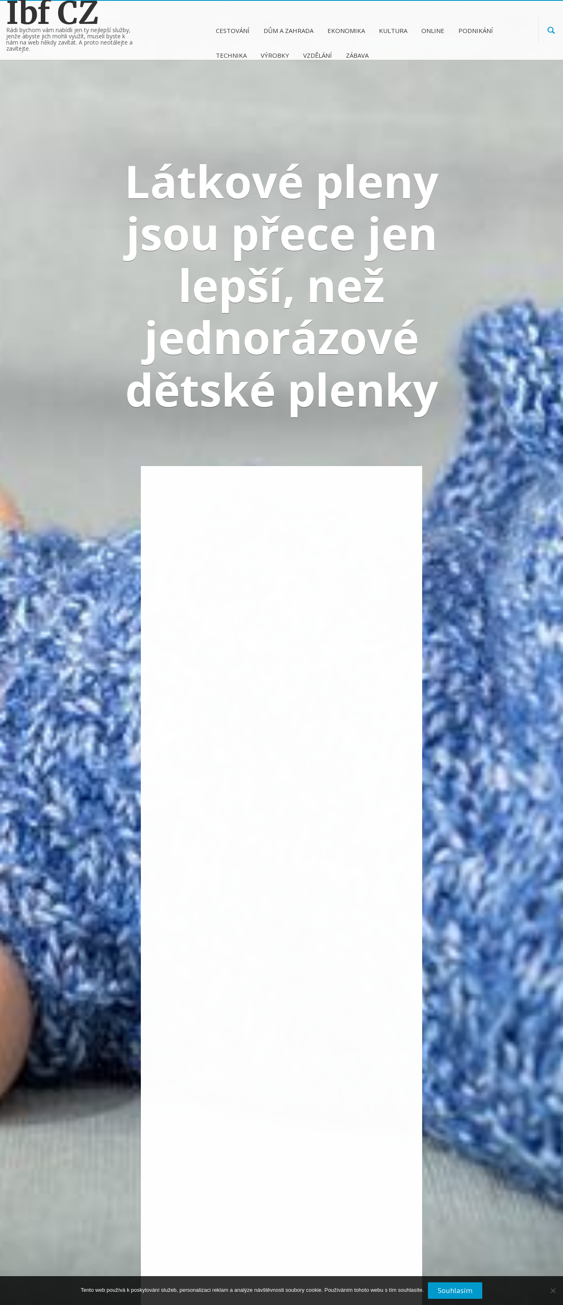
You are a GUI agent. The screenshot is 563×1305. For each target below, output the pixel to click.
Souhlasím (455, 1290)
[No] (553, 1293)
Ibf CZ (52, 13)
